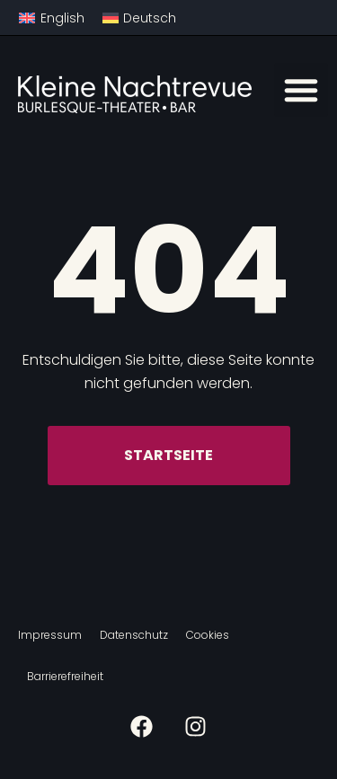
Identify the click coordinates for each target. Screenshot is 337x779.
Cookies (207, 634)
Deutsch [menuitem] (149, 18)
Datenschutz (134, 634)
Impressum (50, 634)
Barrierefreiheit (65, 676)
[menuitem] (51, 17)
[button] (301, 90)
